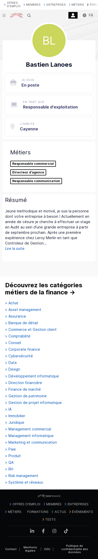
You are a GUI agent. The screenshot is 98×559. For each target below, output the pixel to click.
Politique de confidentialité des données (74, 549)
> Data (11, 363)
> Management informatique (29, 436)
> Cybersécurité (19, 356)
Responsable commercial (33, 163)
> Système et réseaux (24, 482)
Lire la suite (14, 248)
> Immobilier (15, 416)
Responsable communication (36, 181)
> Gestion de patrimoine (26, 396)
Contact (11, 549)
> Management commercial (28, 429)
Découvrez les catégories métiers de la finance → (43, 288)
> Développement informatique (32, 376)
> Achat (11, 303)
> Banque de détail (21, 323)
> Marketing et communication (31, 442)
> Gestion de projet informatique (33, 403)
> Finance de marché (23, 389)
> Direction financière (23, 383)
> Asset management (23, 310)
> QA (9, 462)
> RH (9, 469)
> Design (12, 369)
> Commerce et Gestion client (31, 330)
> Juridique (14, 422)
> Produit (13, 456)
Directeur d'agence (28, 172)
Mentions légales (30, 549)
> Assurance (15, 316)
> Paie (10, 449)
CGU (47, 549)
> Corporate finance (22, 349)
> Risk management (21, 476)
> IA (8, 409)
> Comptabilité (17, 336)
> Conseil (13, 343)
